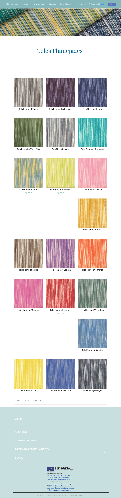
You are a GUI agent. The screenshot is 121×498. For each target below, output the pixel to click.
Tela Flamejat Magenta (28, 310)
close (112, 4)
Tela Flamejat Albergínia (60, 109)
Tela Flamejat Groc (28, 390)
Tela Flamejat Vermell (60, 310)
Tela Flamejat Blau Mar (60, 390)
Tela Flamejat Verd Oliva (28, 149)
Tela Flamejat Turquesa (92, 149)
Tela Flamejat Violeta (60, 270)
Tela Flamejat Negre (92, 390)
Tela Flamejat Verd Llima (60, 189)
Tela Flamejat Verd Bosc (92, 310)
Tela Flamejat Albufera (28, 189)
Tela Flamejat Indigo (92, 109)
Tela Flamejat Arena (92, 229)
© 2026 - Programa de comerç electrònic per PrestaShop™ (60, 495)
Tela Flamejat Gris (60, 149)
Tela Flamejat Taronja (92, 270)
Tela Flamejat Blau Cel (92, 350)
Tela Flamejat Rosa (92, 189)
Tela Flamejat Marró (28, 270)
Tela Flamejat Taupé (28, 109)
